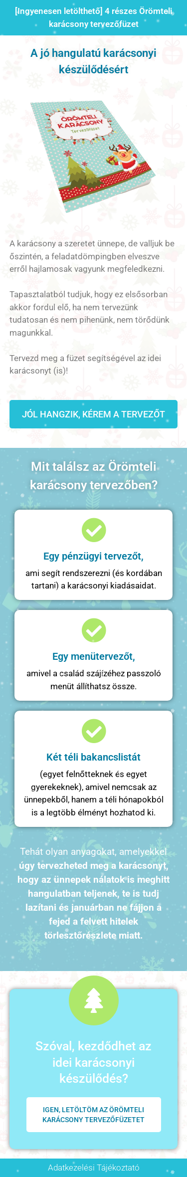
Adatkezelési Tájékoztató (94, 1168)
